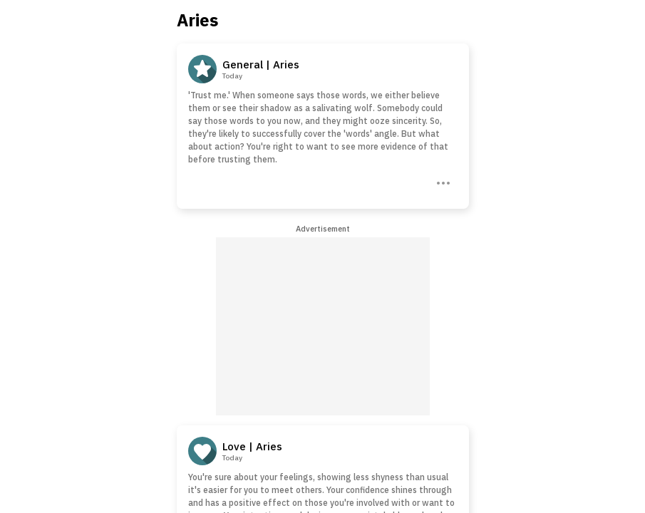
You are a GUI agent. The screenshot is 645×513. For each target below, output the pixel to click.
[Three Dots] (442, 181)
